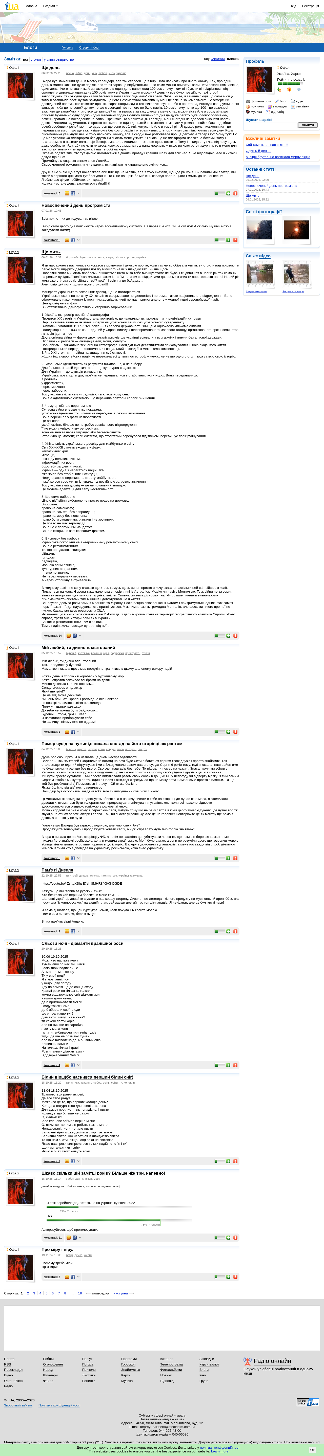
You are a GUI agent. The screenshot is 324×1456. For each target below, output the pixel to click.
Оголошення (53, 1364)
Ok (312, 1450)
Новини (166, 1375)
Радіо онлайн (272, 1360)
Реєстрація (310, 6)
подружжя (117, 653)
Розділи (49, 6)
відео (297, 101)
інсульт (92, 749)
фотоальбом (258, 101)
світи (114, 1082)
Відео (8, 1375)
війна (78, 73)
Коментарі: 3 (52, 239)
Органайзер (13, 1381)
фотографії (269, 211)
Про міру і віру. (57, 1249)
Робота (48, 1359)
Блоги (204, 1370)
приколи (255, 106)
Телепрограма (171, 1364)
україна (121, 73)
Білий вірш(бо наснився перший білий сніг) (87, 1077)
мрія (106, 653)
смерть (142, 749)
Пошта (9, 1359)
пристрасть (132, 653)
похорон (130, 749)
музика (254, 112)
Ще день (252, 176)
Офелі (12, 68)
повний (233, 59)
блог (281, 101)
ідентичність (88, 257)
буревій (71, 653)
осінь (106, 1082)
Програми (129, 1359)
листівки (300, 106)
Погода (87, 1364)
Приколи (89, 1370)
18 (80, 1293)
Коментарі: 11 (53, 1237)
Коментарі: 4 (52, 1065)
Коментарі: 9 (52, 858)
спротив (129, 257)
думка (78, 1255)
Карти (125, 1375)
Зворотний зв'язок (18, 1405)
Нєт (49, 1216)
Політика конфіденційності (59, 1405)
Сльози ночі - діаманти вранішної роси (83, 943)
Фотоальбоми (171, 1370)
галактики (72, 1082)
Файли (48, 1381)
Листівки (89, 1375)
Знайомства (130, 1370)
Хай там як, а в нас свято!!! (267, 145)
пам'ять (106, 875)
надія (109, 257)
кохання (96, 653)
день (87, 73)
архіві (267, 120)
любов (102, 73)
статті (270, 169)
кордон (110, 749)
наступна (120, 1293)
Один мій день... (258, 151)
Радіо (8, 1386)
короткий (218, 59)
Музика (127, 1381)
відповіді (275, 112)
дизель (83, 875)
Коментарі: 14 (53, 635)
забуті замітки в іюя (79, 1178)
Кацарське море (256, 291)
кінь (94, 73)
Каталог (166, 1359)
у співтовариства (59, 59)
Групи (203, 1381)
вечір (69, 1255)
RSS (7, 1364)
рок (114, 875)
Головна (31, 6)
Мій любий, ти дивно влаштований (78, 647)
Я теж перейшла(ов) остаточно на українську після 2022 (91, 1203)
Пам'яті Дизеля (57, 870)
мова (120, 749)
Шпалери (50, 1375)
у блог (36, 59)
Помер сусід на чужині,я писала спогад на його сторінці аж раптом (112, 743)
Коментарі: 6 (52, 193)
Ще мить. (253, 195)
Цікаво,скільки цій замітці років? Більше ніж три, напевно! (103, 1173)
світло (118, 257)
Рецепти (88, 1381)
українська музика (130, 875)
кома (101, 749)
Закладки (206, 1359)
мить (112, 73)
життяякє (84, 653)
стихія (146, 653)
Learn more (220, 1451)
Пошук (87, 1359)
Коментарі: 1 (52, 731)
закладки (277, 106)
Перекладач (13, 1370)
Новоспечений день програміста (271, 186)
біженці (71, 749)
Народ (48, 1370)
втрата (81, 749)
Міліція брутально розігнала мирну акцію (278, 157)
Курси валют (209, 1364)
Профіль (255, 61)
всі (25, 59)
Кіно (202, 1375)
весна (70, 73)
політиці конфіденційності (220, 1447)
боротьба (72, 257)
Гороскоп (128, 1364)
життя (88, 1255)
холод (128, 1082)
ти (120, 1082)
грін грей (72, 875)
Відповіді (167, 1381)
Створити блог (89, 47)
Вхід (293, 6)
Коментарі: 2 (52, 931)
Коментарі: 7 (52, 1276)
